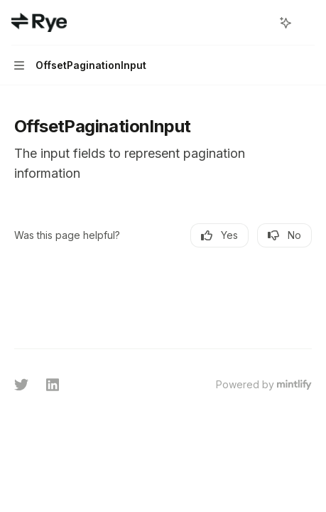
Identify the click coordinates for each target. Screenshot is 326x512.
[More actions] (307, 23)
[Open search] (259, 22)
